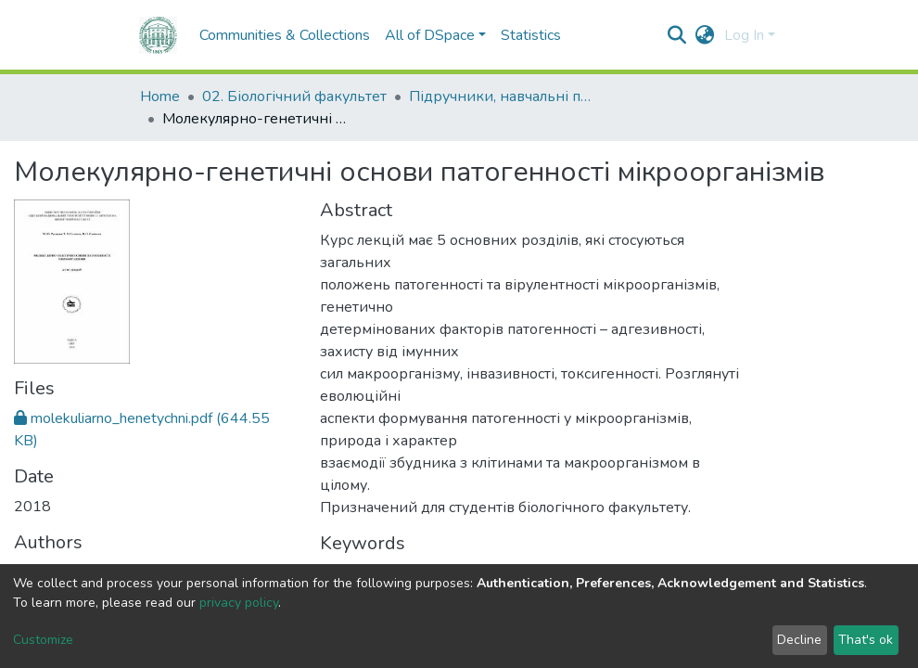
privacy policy (238, 602)
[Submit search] (677, 35)
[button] (705, 35)
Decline (799, 640)
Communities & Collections (246, 35)
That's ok (865, 640)
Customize (43, 640)
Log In (744, 35)
